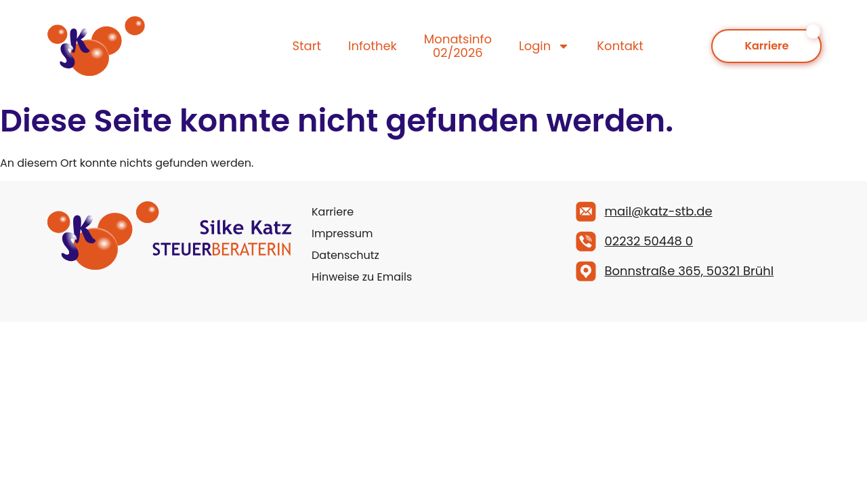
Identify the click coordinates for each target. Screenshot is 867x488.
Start (306, 45)
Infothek (372, 45)
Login (544, 46)
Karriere (333, 212)
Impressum (342, 233)
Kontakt (620, 45)
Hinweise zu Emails (362, 277)
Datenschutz (345, 255)
